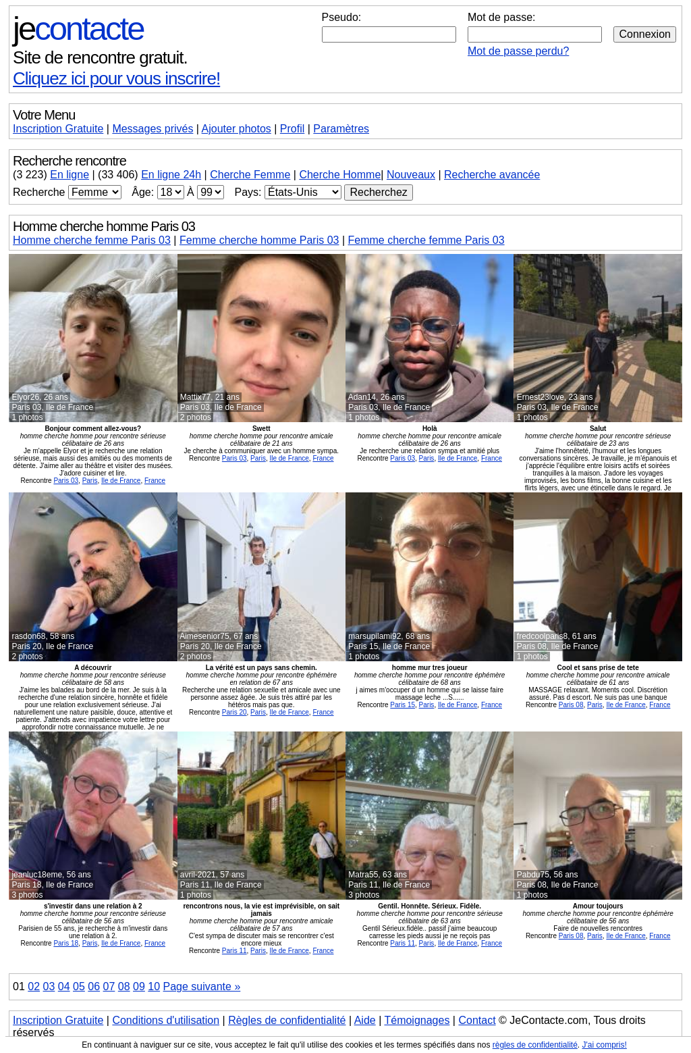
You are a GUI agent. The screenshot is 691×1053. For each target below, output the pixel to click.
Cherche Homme (340, 174)
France (154, 480)
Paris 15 (402, 705)
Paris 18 (65, 943)
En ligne (69, 174)
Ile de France (120, 480)
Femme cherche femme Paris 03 (426, 240)
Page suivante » (202, 986)
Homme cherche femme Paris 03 (92, 240)
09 (139, 986)
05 (79, 986)
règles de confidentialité (535, 1045)
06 (94, 986)
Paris (90, 480)
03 (49, 986)
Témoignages (416, 1020)
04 (64, 986)
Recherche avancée (492, 174)
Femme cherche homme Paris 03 (259, 240)
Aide (365, 1020)
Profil (292, 128)
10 (154, 986)
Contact (476, 1020)
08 (124, 986)
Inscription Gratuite (58, 128)
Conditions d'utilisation (165, 1020)
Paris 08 (571, 705)
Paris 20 (234, 712)
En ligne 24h (171, 174)
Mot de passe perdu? (518, 51)
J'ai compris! (604, 1045)
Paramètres (341, 128)
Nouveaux (411, 174)
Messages (152, 128)
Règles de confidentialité (287, 1020)
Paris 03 (65, 480)
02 (34, 986)
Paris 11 (234, 950)
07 (109, 986)
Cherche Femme (250, 174)
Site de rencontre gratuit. (100, 57)
